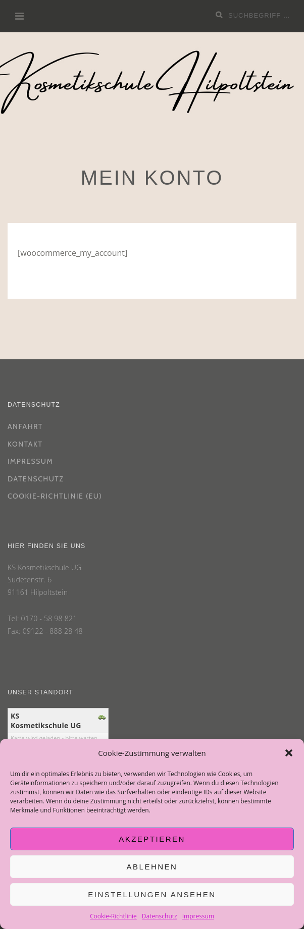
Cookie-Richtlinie (113, 916)
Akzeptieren (152, 839)
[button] (289, 753)
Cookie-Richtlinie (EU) (55, 496)
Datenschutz (159, 916)
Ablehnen (152, 866)
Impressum (198, 916)
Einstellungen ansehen (152, 894)
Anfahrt (25, 426)
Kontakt (25, 444)
